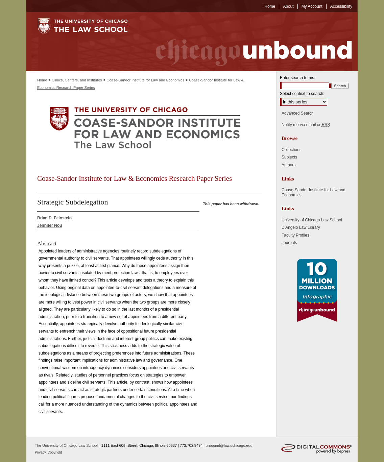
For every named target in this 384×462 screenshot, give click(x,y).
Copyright (55, 452)
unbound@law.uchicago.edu (229, 445)
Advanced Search (298, 113)
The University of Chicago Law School (66, 445)
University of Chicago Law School (312, 220)
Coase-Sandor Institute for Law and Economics (145, 80)
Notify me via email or (306, 124)
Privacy (41, 452)
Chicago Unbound (248, 41)
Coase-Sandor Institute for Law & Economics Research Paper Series (134, 178)
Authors (288, 165)
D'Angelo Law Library (301, 227)
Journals (289, 242)
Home (42, 80)
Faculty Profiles (295, 235)
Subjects (289, 157)
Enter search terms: (297, 77)
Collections (292, 149)
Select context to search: (302, 93)
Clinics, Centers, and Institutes (77, 80)
